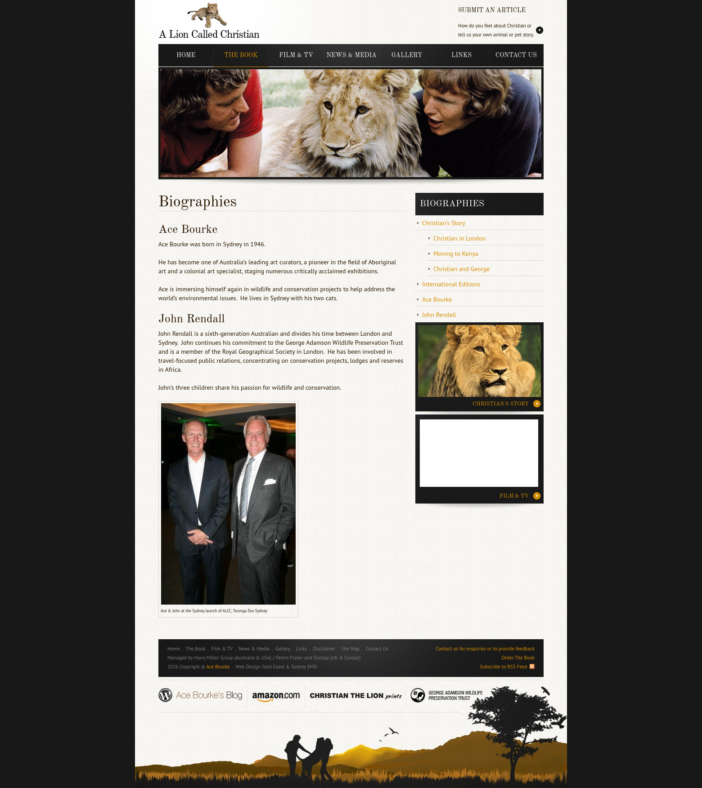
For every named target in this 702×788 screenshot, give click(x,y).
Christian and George (461, 269)
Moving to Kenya (455, 253)
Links (461, 55)
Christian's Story (443, 223)
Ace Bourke (437, 299)
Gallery (407, 55)
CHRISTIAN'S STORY (500, 404)
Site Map (350, 649)
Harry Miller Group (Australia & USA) (232, 657)
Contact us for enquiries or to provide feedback (485, 649)
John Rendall (439, 315)
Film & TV (296, 55)
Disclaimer (324, 649)
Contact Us (516, 55)
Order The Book (518, 657)
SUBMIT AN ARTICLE (492, 10)
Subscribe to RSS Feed (507, 666)
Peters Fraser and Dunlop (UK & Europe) (318, 657)
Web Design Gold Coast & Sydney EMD (276, 666)
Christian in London (459, 238)
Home (185, 55)
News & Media (351, 55)
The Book (240, 55)
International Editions (451, 284)
